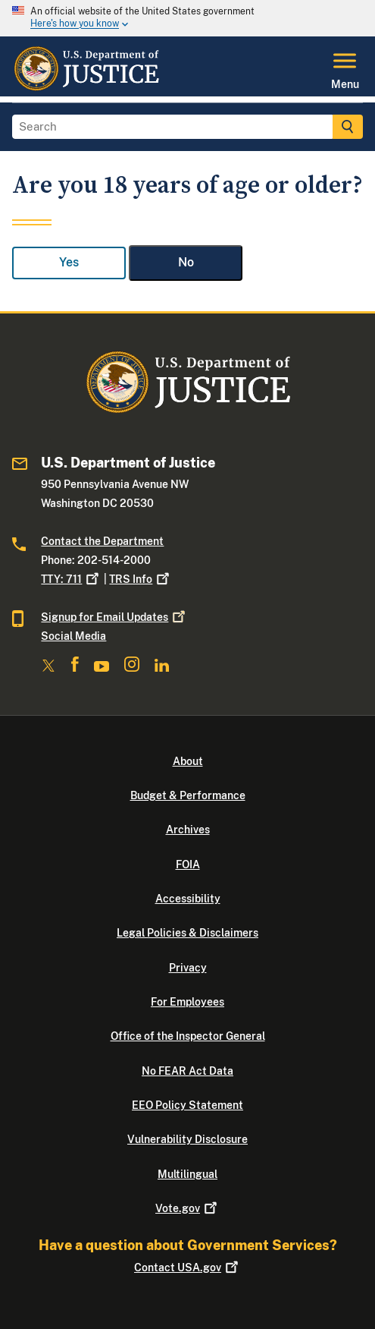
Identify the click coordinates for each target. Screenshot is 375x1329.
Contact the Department (102, 541)
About (188, 761)
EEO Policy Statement (187, 1105)
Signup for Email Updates (114, 617)
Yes (69, 262)
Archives (188, 830)
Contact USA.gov (187, 1267)
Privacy (188, 968)
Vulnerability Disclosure (187, 1139)
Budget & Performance (187, 795)
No (186, 262)
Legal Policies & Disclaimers (187, 933)
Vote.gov (187, 1208)
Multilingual (187, 1174)
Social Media (73, 636)
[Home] (86, 87)
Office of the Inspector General (188, 1036)
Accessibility (187, 899)
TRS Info (140, 579)
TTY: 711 (71, 579)
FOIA (188, 864)
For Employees (187, 1002)
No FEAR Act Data (187, 1071)
